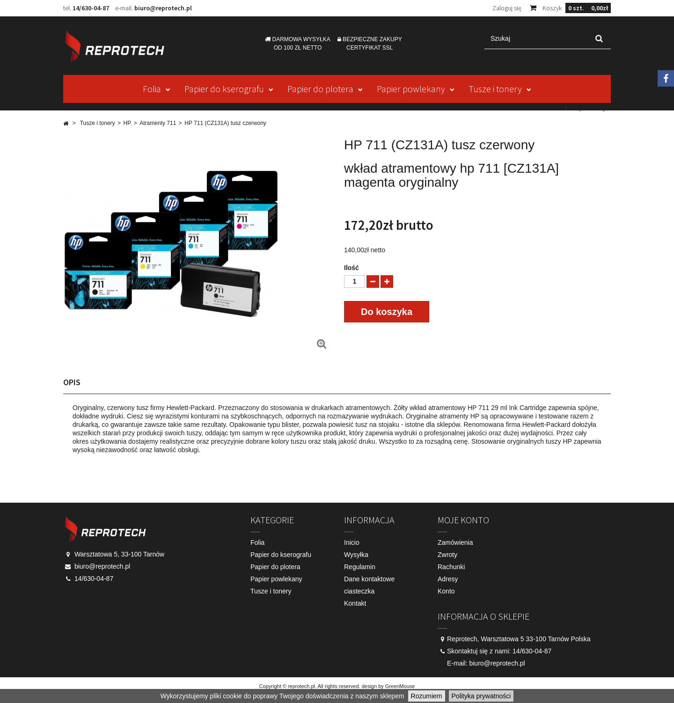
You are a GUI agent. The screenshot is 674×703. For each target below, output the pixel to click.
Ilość (351, 267)
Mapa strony (588, 107)
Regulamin (359, 567)
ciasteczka (359, 591)
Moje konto (463, 520)
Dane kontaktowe (369, 579)
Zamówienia (455, 542)
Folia (152, 89)
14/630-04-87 (91, 8)
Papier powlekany (411, 89)
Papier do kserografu (224, 89)
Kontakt (551, 107)
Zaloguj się (506, 8)
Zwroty (447, 554)
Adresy (448, 579)
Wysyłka (356, 554)
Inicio (351, 542)
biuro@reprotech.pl (163, 8)
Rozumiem (426, 696)
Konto (446, 591)
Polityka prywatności (481, 696)
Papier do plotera (320, 89)
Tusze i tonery (495, 89)
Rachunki (451, 567)
